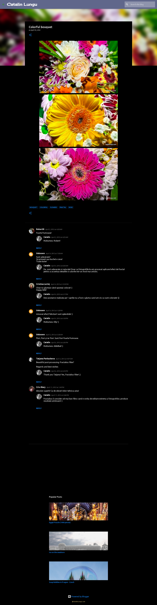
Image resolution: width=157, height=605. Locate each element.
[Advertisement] (78, 471)
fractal (63, 207)
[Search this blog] (142, 4)
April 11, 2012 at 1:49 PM (55, 387)
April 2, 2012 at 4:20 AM (53, 229)
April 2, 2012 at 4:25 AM (59, 237)
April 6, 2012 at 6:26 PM (59, 342)
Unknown (40, 253)
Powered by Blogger (78, 596)
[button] (30, 35)
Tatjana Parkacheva (45, 358)
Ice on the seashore (57, 552)
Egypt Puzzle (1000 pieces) (60, 522)
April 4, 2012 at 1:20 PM (54, 310)
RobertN (40, 229)
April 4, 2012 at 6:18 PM (59, 318)
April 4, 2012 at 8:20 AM (59, 266)
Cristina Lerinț (43, 284)
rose (71, 207)
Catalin (47, 237)
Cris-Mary (41, 387)
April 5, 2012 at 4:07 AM (64, 359)
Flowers (53, 207)
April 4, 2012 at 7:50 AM (54, 253)
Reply (39, 248)
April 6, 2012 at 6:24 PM (59, 371)
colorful (43, 207)
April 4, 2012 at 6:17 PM (59, 294)
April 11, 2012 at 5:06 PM (60, 395)
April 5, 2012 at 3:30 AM (54, 334)
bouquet (33, 207)
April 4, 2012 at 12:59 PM (59, 284)
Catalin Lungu (22, 4)
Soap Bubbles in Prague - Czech (61, 582)
